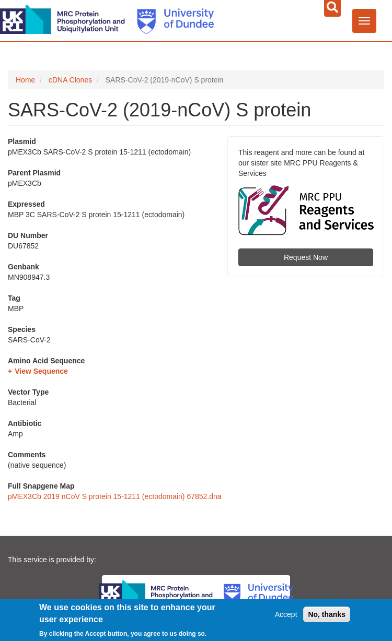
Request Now (306, 257)
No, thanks (326, 614)
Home (25, 80)
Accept (286, 614)
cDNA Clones (70, 80)
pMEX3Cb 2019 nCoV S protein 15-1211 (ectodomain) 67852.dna (115, 496)
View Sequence (41, 371)
